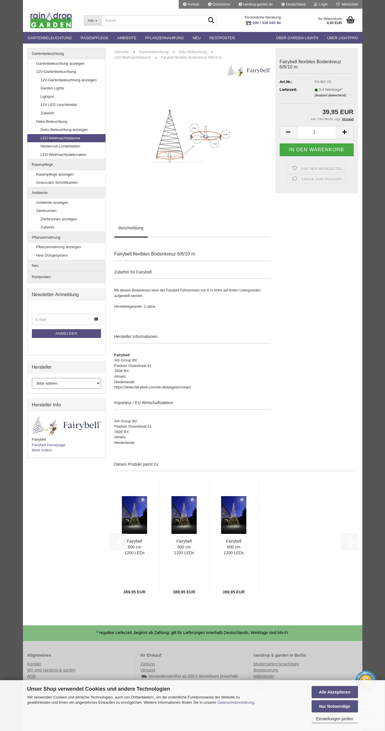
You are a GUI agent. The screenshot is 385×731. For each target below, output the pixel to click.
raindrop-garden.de (256, 4)
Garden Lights (52, 88)
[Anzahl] (316, 132)
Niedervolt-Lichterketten (60, 146)
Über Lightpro (342, 38)
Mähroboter (264, 676)
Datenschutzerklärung (235, 702)
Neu (196, 38)
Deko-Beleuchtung (51, 121)
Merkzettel (347, 4)
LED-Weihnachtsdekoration (63, 154)
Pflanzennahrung (164, 38)
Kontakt (191, 4)
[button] (293, 4)
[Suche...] (92, 20)
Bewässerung (266, 670)
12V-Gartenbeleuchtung (56, 71)
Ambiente (126, 38)
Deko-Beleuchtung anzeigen (64, 129)
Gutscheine (219, 4)
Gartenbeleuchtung (50, 38)
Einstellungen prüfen (334, 718)
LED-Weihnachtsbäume (60, 138)
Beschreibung (131, 228)
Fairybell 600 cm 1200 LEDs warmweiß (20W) (184, 547)
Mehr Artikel (42, 450)
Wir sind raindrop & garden (51, 670)
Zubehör (48, 113)
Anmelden (66, 334)
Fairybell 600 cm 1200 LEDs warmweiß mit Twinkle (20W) (234, 547)
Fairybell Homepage (49, 445)
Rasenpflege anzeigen (55, 174)
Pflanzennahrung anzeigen (58, 247)
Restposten (222, 38)
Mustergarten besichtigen (276, 664)
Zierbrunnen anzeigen (59, 219)
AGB (31, 676)
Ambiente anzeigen (52, 202)
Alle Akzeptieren (334, 692)
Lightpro (47, 96)
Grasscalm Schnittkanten (57, 182)
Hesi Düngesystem (52, 255)
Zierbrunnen (46, 210)
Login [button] (321, 4)
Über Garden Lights (297, 38)
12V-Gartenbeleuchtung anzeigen (69, 80)
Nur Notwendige (334, 706)
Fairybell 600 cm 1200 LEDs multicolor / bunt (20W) (134, 547)
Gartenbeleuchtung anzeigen (60, 63)
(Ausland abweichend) (330, 95)
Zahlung (147, 664)
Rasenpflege (95, 38)
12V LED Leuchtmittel (59, 104)
